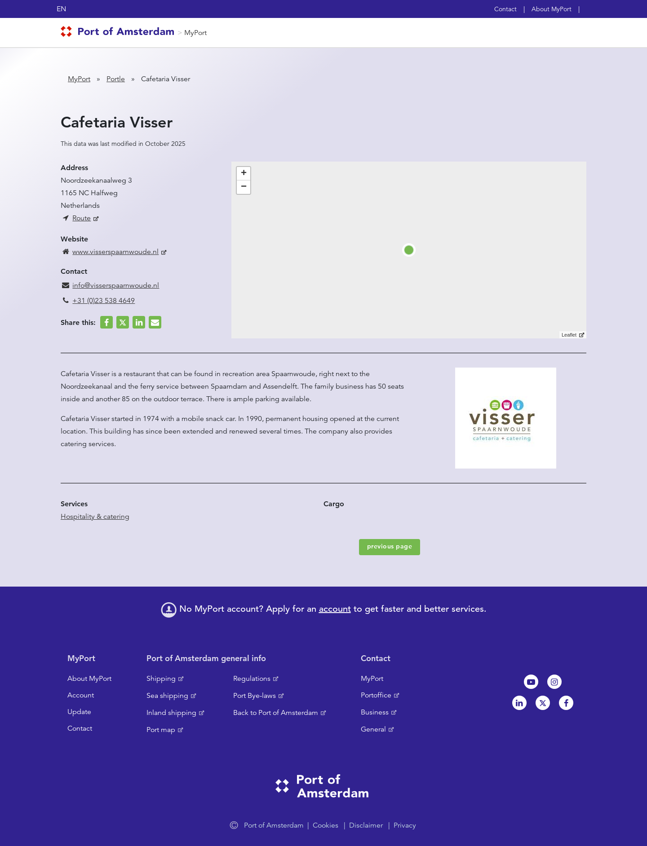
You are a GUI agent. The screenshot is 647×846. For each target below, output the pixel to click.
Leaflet (569, 335)
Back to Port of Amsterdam (275, 712)
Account (80, 695)
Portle (115, 79)
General (373, 729)
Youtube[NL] (531, 682)
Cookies (325, 825)
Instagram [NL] (554, 682)
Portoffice (376, 695)
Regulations (251, 678)
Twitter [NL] (543, 703)
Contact (505, 9)
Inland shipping (171, 712)
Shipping (161, 678)
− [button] (244, 187)
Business (375, 712)
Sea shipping (167, 695)
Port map (160, 729)
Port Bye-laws (254, 695)
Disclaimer (366, 825)
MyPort (195, 32)
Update (79, 711)
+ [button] (244, 173)
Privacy (405, 825)
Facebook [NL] (566, 703)
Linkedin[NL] (519, 703)
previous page (389, 546)
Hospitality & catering (95, 516)
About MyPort (552, 9)
